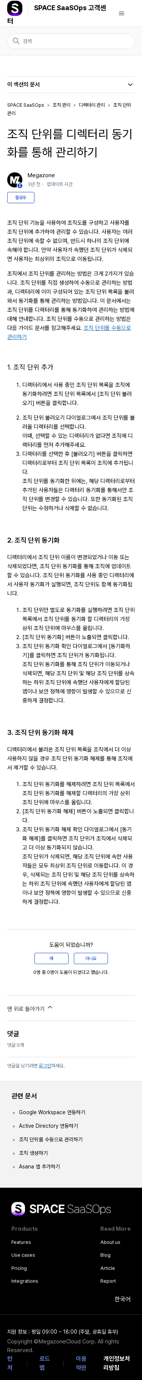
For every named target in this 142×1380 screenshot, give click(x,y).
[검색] (71, 41)
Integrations (24, 1281)
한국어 (118, 1299)
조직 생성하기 (33, 1153)
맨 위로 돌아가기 (30, 1007)
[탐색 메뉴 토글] (121, 14)
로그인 (45, 1066)
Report (108, 1281)
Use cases (23, 1255)
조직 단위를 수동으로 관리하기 (51, 1139)
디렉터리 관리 (92, 105)
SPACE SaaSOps (25, 105)
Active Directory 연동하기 (48, 1126)
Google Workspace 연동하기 (52, 1112)
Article (107, 1268)
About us (110, 1242)
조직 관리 (61, 105)
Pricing (19, 1268)
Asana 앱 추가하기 (39, 1167)
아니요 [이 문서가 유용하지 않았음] (91, 958)
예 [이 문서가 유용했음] (51, 958)
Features (21, 1242)
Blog (105, 1255)
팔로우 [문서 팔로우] (21, 197)
